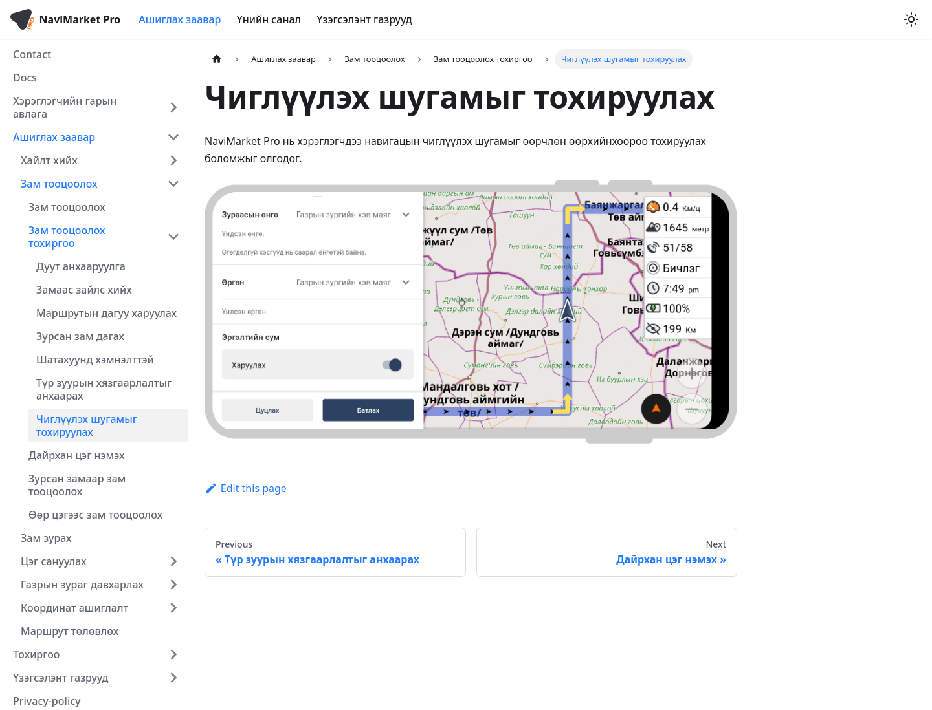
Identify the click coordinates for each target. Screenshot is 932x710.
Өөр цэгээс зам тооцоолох (95, 515)
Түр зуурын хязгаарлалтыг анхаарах (104, 389)
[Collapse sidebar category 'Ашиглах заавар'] (173, 137)
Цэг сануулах (53, 561)
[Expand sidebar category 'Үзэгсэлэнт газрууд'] (173, 677)
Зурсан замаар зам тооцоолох (77, 485)
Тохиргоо (36, 654)
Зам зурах (46, 538)
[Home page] (217, 59)
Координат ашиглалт (74, 608)
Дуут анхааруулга (81, 266)
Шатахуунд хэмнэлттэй (95, 359)
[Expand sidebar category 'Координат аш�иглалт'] (173, 607)
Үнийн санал (268, 19)
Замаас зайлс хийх (84, 290)
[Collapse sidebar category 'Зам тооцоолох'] (173, 183)
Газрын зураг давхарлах (82, 584)
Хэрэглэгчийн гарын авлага (64, 107)
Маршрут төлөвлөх (69, 631)
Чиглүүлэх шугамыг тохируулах (86, 425)
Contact (32, 54)
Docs (25, 77)
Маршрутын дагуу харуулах (106, 313)
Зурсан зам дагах (80, 336)
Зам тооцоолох (59, 184)
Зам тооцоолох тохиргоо (66, 236)
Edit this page (246, 488)
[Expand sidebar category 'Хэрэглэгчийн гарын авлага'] (173, 107)
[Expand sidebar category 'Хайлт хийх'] (173, 160)
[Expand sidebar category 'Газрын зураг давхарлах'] (173, 584)
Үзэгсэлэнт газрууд (364, 19)
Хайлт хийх (49, 160)
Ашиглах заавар (180, 19)
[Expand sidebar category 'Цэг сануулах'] (173, 561)
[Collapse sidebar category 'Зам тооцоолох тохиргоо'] (173, 236)
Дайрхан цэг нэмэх (76, 455)
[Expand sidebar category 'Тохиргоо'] (173, 654)
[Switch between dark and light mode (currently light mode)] (911, 19)
